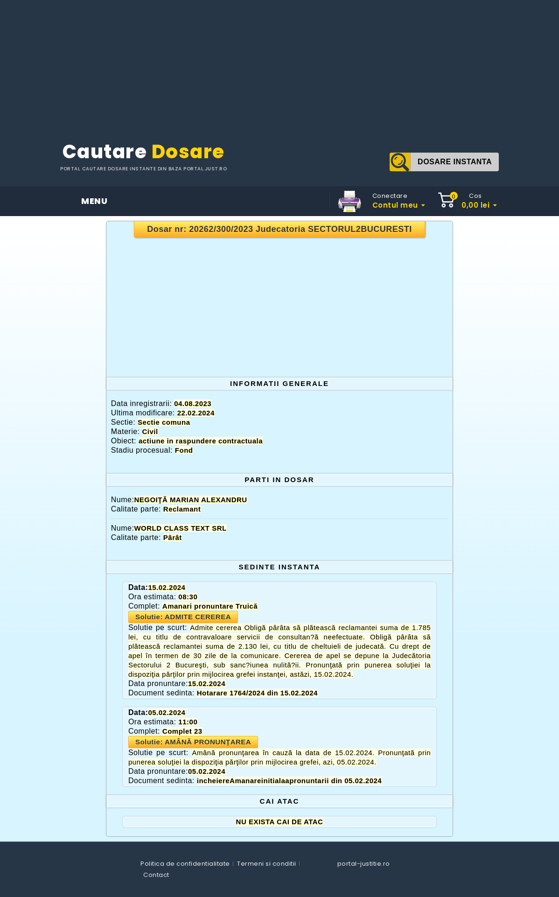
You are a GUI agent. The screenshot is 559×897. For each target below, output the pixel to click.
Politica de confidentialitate (185, 863)
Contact (156, 874)
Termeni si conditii (266, 863)
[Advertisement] (279, 65)
